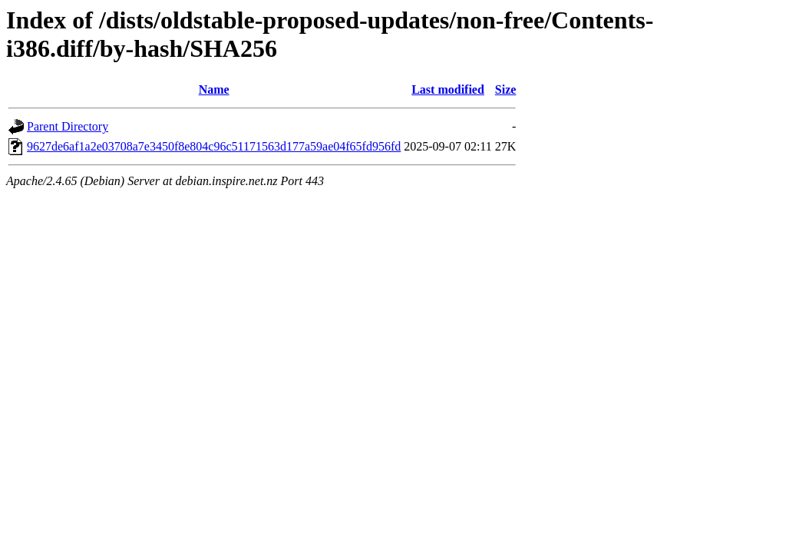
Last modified (447, 89)
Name (214, 89)
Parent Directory (67, 126)
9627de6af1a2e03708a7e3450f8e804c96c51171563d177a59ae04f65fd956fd (214, 146)
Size (506, 89)
